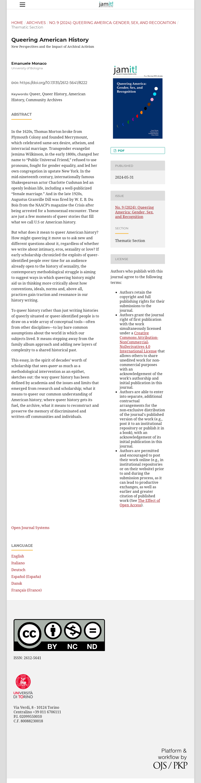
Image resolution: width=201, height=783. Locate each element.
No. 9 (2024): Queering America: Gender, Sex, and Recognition (112, 23)
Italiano (18, 562)
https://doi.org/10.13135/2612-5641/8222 (53, 83)
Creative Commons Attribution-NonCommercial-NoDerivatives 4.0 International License (139, 342)
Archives (36, 23)
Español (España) (26, 576)
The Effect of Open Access (140, 503)
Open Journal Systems (30, 527)
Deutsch (18, 569)
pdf (120, 150)
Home (17, 23)
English (17, 556)
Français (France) (26, 590)
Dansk (16, 583)
